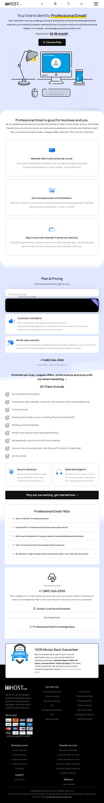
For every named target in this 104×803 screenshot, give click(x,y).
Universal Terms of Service (58, 797)
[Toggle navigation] (96, 3)
